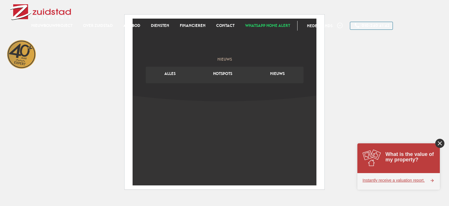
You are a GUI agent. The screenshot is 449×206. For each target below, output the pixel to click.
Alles (170, 73)
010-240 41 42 (372, 25)
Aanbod (131, 25)
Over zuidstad (98, 25)
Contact (225, 25)
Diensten (160, 25)
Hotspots (222, 73)
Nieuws (277, 73)
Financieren (193, 25)
